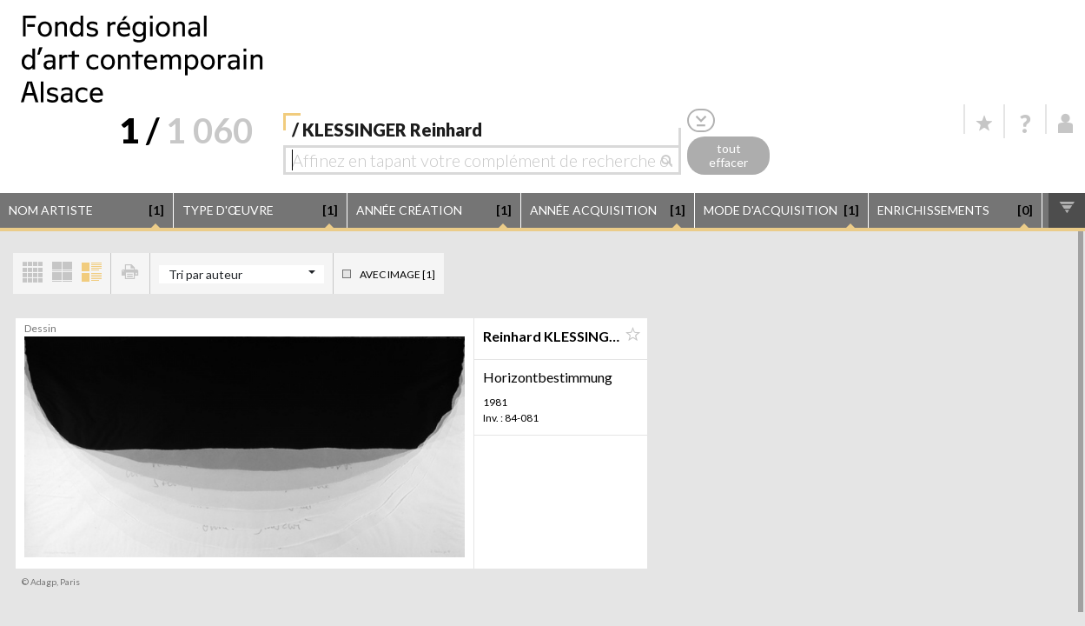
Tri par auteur (205, 274)
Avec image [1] (397, 274)
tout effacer (728, 155)
